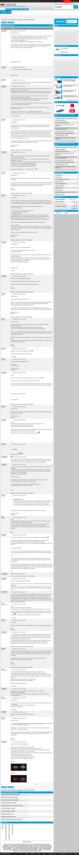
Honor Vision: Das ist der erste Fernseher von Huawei (30, 849)
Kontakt (26, 853)
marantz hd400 (58, 177)
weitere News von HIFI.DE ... (72, 99)
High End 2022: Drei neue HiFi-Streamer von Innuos (69, 91)
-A (50, 25)
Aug (6, 834)
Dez (2, 828)
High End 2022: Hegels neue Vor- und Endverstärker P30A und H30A (70, 96)
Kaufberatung (9, 9)
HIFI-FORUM (4, 19)
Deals (22, 1)
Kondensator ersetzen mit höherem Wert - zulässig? (66, 118)
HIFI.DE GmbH (8, 853)
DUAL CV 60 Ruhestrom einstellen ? (9, 802)
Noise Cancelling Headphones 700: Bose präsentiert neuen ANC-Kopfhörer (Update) (31, 850)
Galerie (26, 9)
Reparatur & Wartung (12, 19)
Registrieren (76, 853)
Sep (6, 835)
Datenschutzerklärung (63, 853)
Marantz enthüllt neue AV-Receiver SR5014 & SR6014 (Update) (28, 847)
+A (52, 25)
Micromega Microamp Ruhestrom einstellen (10, 794)
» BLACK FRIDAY (47, 1)
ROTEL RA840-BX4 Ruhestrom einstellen (10, 799)
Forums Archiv (74, 208)
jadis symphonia (58, 175)
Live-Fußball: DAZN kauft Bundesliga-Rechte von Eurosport (24, 846)
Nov (2, 827)
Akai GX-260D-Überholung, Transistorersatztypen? (66, 140)
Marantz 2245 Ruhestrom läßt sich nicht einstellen (11, 819)
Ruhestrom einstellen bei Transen (8, 816)
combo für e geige (59, 187)
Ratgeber (16, 9)
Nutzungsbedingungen (52, 853)
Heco (66, 212)
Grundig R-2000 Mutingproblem (62, 122)
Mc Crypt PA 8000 (64, 48)
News (2, 1)
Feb (6, 827)
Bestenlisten (14, 1)
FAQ (71, 853)
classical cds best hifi (59, 185)
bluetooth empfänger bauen (61, 183)
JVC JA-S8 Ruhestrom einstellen (8, 811)
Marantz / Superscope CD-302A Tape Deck (64, 133)
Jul (5, 833)
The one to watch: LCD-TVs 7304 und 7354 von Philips (20, 845)
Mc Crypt (58, 212)
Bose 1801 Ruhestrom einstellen (8, 808)
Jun (6, 832)
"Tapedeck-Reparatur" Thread (61, 135)
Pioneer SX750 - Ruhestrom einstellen (9, 797)
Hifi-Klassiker (20, 19)
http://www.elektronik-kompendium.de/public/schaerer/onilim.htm (28, 723)
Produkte (28, 1)
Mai (6, 830)
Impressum (32, 853)
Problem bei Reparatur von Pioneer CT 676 (64, 131)
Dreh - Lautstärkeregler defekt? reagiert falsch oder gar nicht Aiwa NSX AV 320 (66, 128)
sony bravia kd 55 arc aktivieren (62, 179)
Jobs (39, 1)
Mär (6, 828)
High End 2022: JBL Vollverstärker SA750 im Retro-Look (70, 85)
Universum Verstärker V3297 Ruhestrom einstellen (12, 805)
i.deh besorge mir (59, 190)
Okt (2, 826)
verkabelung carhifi (59, 181)
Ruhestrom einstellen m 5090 (7, 813)
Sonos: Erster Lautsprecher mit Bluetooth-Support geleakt (16, 844)
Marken (34, 1)
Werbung (38, 853)
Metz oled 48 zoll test (59, 194)
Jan (6, 826)
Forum (2, 9)
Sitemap (44, 853)
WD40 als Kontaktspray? (60, 120)
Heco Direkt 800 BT (64, 52)
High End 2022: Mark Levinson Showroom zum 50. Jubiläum (69, 80)
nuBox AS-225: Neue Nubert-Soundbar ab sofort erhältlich (25, 848)
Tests (7, 1)
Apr (6, 829)
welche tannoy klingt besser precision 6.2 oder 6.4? (66, 192)
